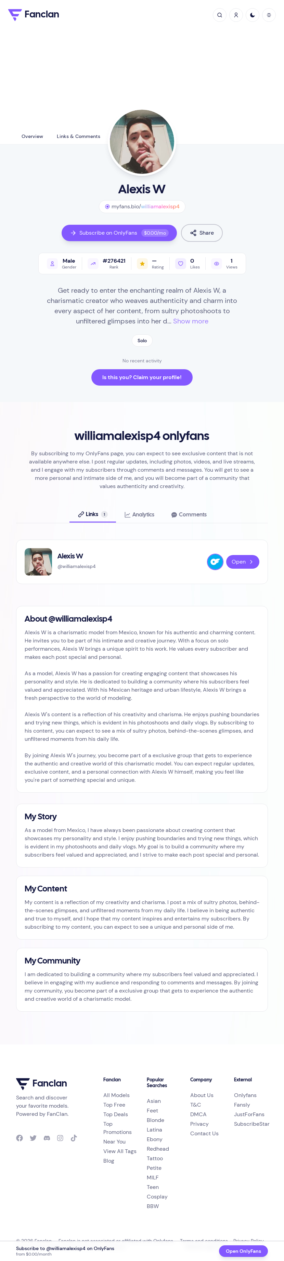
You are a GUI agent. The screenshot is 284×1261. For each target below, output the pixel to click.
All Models (116, 1095)
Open (243, 561)
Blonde (155, 1120)
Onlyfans (245, 1095)
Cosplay (157, 1196)
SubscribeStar (252, 1123)
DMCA (198, 1114)
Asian (154, 1101)
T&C (195, 1104)
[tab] (92, 515)
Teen (153, 1187)
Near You (114, 1141)
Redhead (158, 1148)
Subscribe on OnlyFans (119, 233)
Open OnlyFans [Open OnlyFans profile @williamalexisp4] (243, 1251)
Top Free (114, 1104)
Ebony (155, 1139)
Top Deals (115, 1114)
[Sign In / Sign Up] (236, 15)
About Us (202, 1095)
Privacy (199, 1123)
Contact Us (204, 1133)
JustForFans (249, 1114)
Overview (32, 136)
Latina (154, 1129)
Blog (108, 1160)
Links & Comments (78, 136)
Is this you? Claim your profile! (142, 377)
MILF (153, 1177)
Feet (152, 1110)
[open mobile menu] (269, 15)
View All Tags (120, 1151)
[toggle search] (220, 15)
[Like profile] (187, 263)
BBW (153, 1206)
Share (202, 232)
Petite (154, 1168)
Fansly (242, 1104)
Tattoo (155, 1158)
